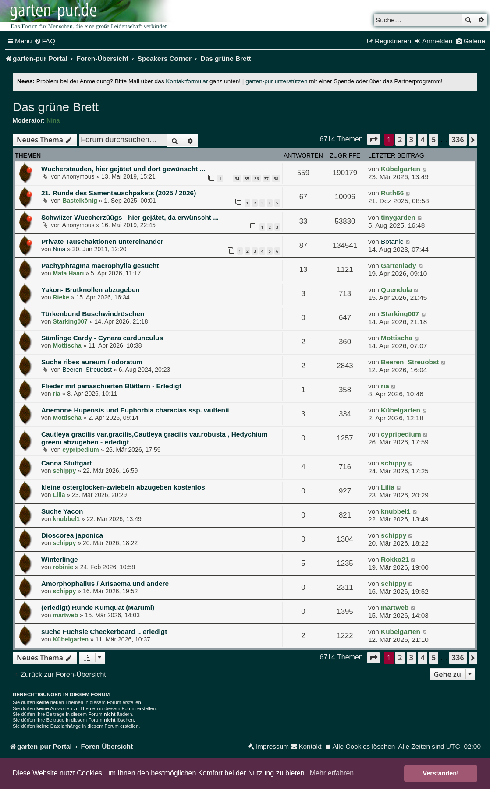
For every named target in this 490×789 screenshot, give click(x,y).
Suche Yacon (62, 511)
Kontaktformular (187, 81)
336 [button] (458, 139)
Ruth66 (392, 193)
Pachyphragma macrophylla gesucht (100, 265)
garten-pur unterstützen (276, 81)
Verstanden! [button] (441, 773)
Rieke (61, 297)
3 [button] (411, 139)
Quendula (396, 289)
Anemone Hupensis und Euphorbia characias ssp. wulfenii (135, 410)
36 (256, 178)
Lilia (59, 494)
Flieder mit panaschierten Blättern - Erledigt (111, 386)
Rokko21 (395, 559)
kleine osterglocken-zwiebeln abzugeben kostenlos (123, 487)
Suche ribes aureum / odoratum (91, 362)
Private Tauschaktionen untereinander (102, 241)
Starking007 (70, 321)
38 (276, 178)
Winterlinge (59, 559)
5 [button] (434, 139)
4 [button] (422, 139)
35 (247, 178)
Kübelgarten (400, 169)
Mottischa (67, 345)
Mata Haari (68, 273)
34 (237, 178)
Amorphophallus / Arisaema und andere (105, 583)
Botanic (392, 241)
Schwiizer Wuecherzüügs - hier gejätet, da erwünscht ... (130, 217)
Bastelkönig (79, 200)
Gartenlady (398, 265)
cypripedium (80, 449)
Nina (53, 120)
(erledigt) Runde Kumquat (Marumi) (97, 607)
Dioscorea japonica (72, 535)
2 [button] (400, 139)
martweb (65, 615)
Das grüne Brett (56, 107)
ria (56, 393)
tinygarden (398, 217)
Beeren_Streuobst (87, 369)
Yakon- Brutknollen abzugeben (90, 289)
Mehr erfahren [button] (332, 773)
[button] (373, 139)
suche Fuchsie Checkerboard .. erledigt (104, 631)
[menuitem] (45, 41)
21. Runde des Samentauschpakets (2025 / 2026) (118, 193)
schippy (64, 470)
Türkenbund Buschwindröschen (92, 313)
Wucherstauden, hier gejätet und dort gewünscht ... (123, 169)
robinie (63, 567)
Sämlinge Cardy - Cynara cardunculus (102, 338)
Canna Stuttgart (66, 463)
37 (266, 178)
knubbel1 (66, 518)
